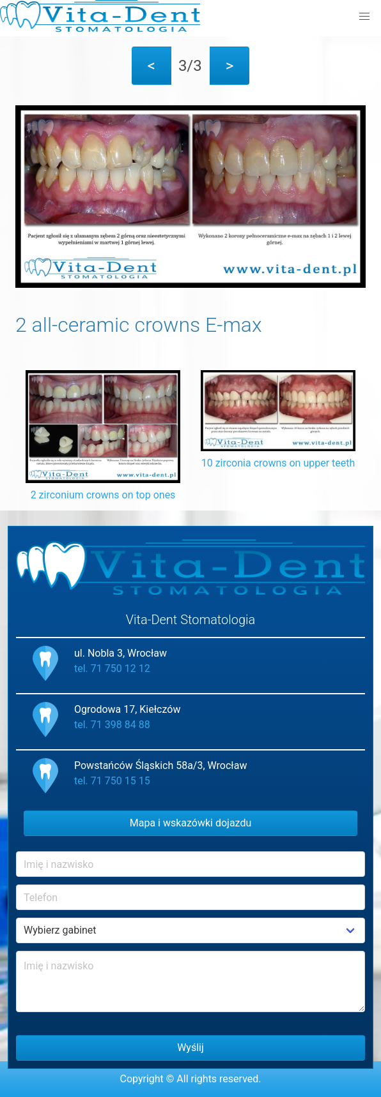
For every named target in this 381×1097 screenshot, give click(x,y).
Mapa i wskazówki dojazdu (191, 823)
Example (190, 930)
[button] (364, 16)
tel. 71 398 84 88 (112, 725)
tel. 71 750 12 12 (112, 668)
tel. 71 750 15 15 (112, 781)
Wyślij (190, 1047)
